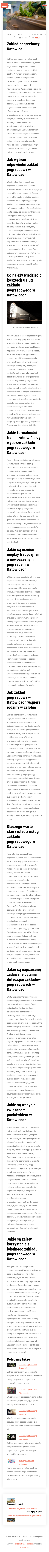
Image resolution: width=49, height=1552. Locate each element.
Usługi (38, 38)
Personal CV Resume (23, 1543)
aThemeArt (24, 1547)
